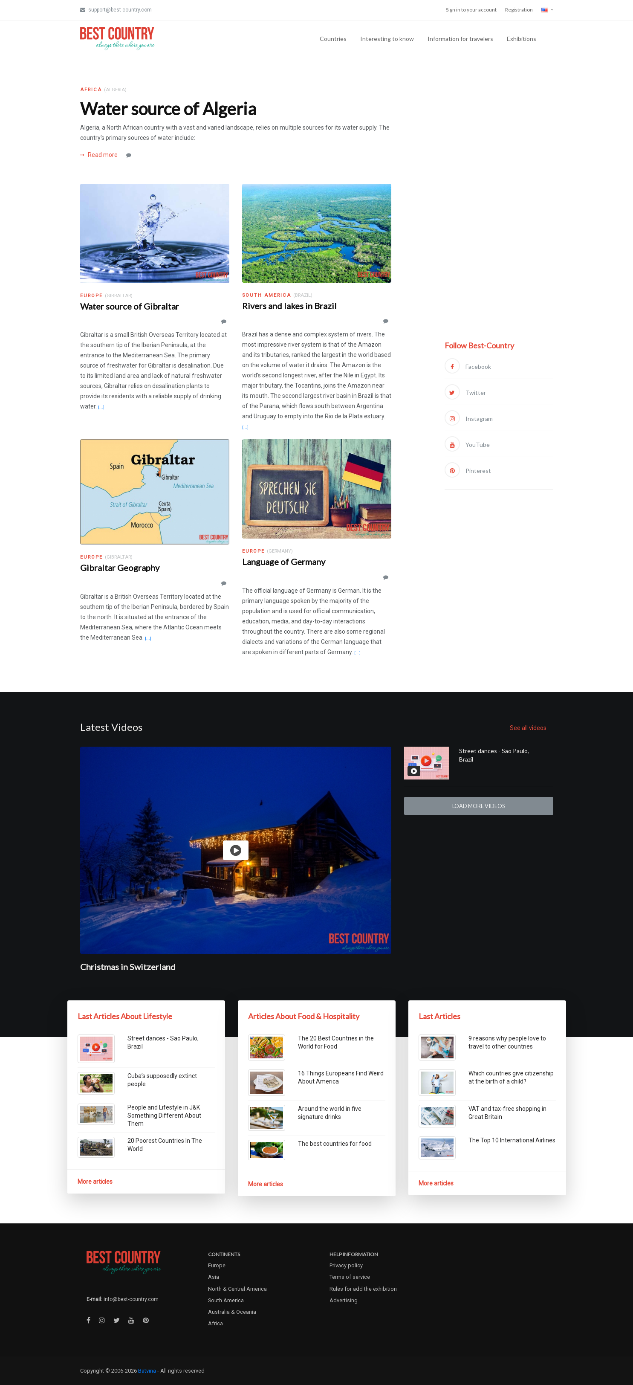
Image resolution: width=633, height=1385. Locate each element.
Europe (216, 1265)
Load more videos (478, 806)
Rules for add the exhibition (363, 1289)
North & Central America (237, 1289)
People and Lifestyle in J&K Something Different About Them (164, 1115)
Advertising (344, 1300)
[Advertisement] (499, 212)
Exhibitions (521, 38)
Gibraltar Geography (119, 567)
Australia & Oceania (232, 1312)
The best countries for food (335, 1143)
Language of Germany (283, 561)
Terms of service (350, 1277)
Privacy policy (346, 1265)
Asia (213, 1277)
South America (226, 1300)
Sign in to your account (471, 9)
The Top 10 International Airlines (511, 1140)
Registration (519, 9)
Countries (333, 38)
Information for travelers (460, 38)
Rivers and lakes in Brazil (289, 306)
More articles (95, 1181)
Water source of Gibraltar (129, 306)
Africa (215, 1323)
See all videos (528, 727)
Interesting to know (387, 38)
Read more (99, 154)
